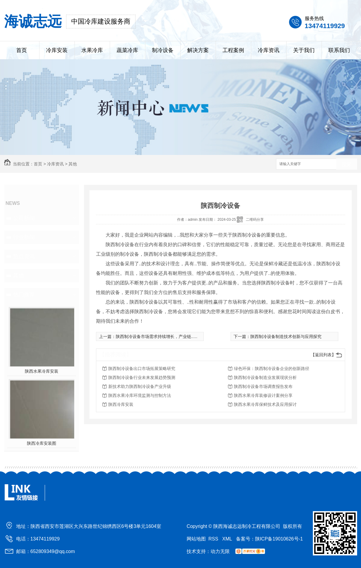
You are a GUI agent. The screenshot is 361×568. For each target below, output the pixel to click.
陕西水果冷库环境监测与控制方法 (139, 395)
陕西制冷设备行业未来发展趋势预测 (141, 377)
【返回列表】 (323, 354)
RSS (214, 538)
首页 (21, 50)
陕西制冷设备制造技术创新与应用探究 (286, 336)
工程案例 (233, 50)
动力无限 (220, 551)
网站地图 (196, 538)
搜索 (346, 164)
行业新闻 (24, 237)
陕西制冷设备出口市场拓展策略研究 (141, 368)
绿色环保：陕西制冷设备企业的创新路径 (271, 368)
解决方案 (198, 50)
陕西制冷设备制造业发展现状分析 (265, 377)
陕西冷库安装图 (41, 443)
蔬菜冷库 (127, 50)
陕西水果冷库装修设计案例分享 (263, 395)
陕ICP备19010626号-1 (279, 538)
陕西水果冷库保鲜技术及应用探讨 (265, 404)
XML (227, 538)
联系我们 (339, 50)
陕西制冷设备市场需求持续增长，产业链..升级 (159, 336)
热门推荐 (24, 295)
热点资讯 (24, 256)
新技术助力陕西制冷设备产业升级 (139, 386)
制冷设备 (162, 50)
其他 (72, 164)
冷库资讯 (268, 50)
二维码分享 (255, 219)
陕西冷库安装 (120, 404)
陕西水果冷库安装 (41, 371)
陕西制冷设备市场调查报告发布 (263, 386)
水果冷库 (92, 50)
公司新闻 (24, 218)
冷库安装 (57, 50)
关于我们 (304, 50)
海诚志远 (33, 21)
